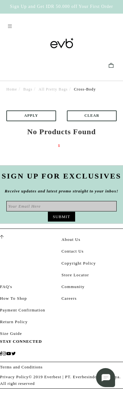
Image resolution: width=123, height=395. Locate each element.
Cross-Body (85, 89)
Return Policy (14, 321)
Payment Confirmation (22, 310)
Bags (28, 89)
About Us (71, 239)
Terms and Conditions (21, 367)
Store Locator (75, 275)
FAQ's (6, 286)
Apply (31, 115)
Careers (69, 298)
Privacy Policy (14, 376)
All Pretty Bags (53, 89)
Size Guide (11, 333)
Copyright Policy (79, 263)
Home (11, 89)
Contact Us (73, 251)
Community (73, 286)
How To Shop (13, 298)
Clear (91, 115)
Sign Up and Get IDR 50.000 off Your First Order (61, 6)
